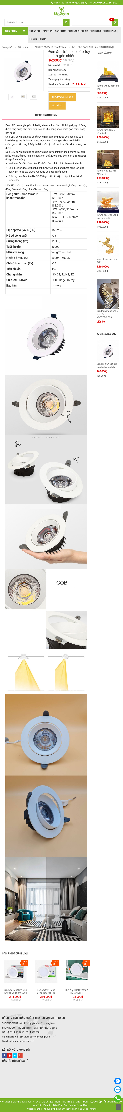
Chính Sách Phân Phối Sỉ (103, 31)
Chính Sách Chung (78, 31)
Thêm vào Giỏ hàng (62, 97)
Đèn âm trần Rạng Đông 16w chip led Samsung (46, 993)
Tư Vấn (33, 39)
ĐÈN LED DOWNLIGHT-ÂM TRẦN (53, 47)
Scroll (118, 1107)
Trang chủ (7, 47)
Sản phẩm (60, 31)
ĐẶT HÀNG (57, 105)
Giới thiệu (48, 31)
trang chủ (35, 31)
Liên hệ (42, 39)
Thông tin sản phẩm (46, 115)
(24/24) (67, 2)
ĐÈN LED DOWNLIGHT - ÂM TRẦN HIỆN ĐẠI (93, 47)
